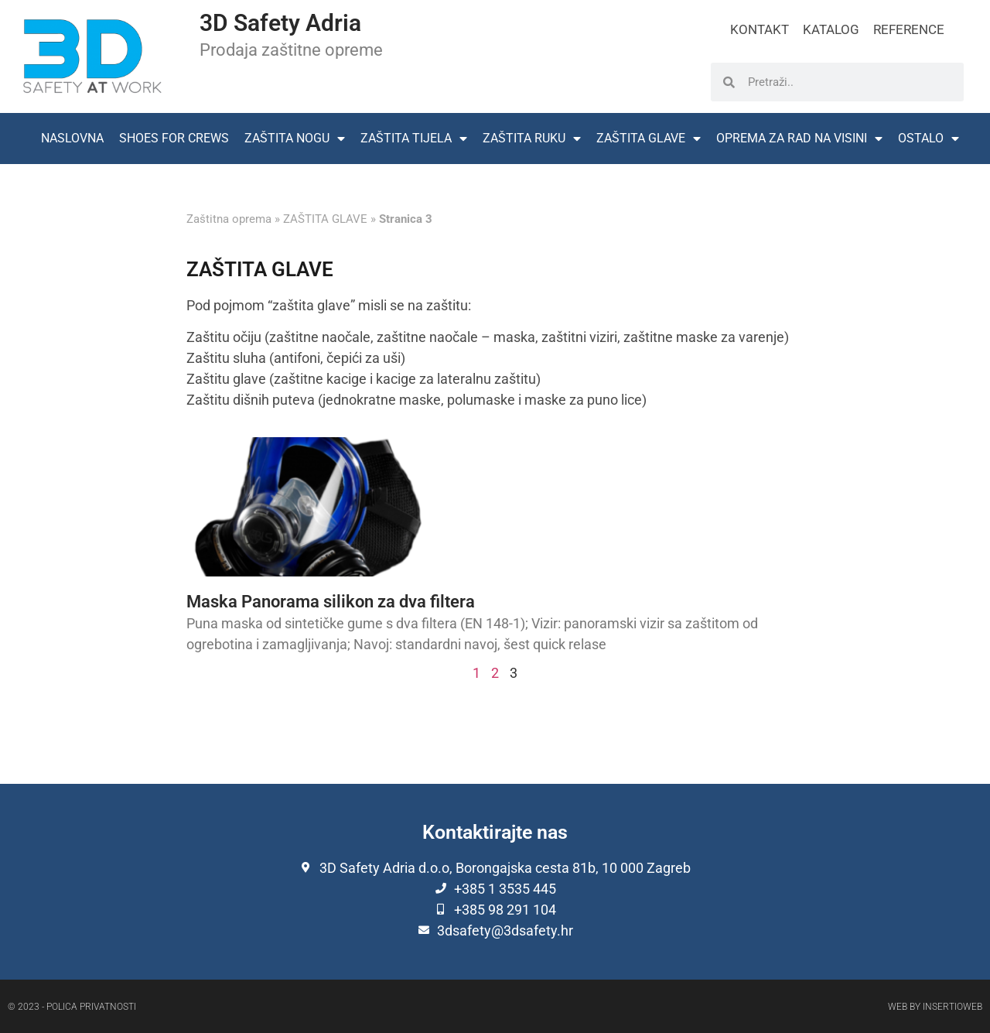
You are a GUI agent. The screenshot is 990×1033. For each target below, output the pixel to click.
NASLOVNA (72, 138)
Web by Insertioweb (935, 1006)
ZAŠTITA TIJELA (413, 138)
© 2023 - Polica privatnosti (72, 1006)
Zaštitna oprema (228, 219)
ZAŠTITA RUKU (532, 138)
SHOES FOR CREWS (174, 138)
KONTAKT (759, 29)
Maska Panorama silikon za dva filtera (330, 601)
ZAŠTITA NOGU (294, 138)
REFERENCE (908, 29)
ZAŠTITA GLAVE (648, 138)
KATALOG (831, 29)
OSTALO (928, 138)
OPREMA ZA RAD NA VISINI (799, 138)
